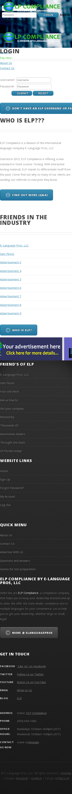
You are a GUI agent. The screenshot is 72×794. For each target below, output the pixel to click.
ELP (19, 698)
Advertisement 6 (10, 288)
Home (4, 47)
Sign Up (65, 14)
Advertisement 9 (10, 313)
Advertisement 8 (10, 305)
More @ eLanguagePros (32, 633)
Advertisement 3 (10, 262)
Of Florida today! (11, 451)
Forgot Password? (16, 21)
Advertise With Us (11, 552)
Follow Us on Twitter (30, 674)
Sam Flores (7, 254)
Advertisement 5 (10, 279)
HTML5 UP (62, 778)
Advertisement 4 (10, 271)
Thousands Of (9, 425)
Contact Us (7, 543)
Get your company (12, 408)
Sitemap (66, 773)
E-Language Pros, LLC (14, 245)
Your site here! (9, 391)
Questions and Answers (15, 560)
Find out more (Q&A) (30, 195)
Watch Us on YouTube (31, 682)
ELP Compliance (36, 713)
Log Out (5, 505)
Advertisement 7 (10, 296)
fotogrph (22, 778)
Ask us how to (9, 400)
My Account (7, 496)
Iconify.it (36, 778)
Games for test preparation (18, 569)
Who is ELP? (22, 330)
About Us (6, 535)
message (33, 742)
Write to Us (24, 690)
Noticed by (7, 417)
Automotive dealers (12, 434)
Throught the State (12, 442)
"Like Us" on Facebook (31, 666)
